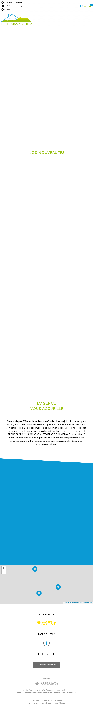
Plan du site (21, 692)
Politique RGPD (70, 692)
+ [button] (3, 568)
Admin (60, 692)
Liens (55, 692)
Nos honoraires (47, 692)
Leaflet (66, 602)
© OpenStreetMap (86, 602)
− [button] (3, 572)
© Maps (74, 602)
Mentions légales (33, 692)
